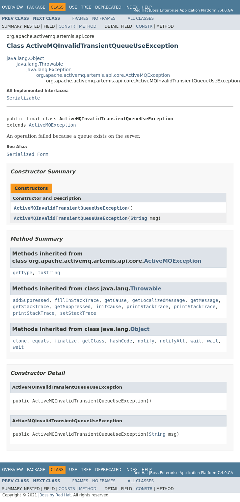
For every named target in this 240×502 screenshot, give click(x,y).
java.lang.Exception (48, 69)
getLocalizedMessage (158, 300)
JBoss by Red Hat (54, 495)
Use (73, 7)
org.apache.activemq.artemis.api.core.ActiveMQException (103, 75)
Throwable (146, 288)
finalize (65, 340)
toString (49, 272)
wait (196, 340)
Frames (80, 18)
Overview (12, 7)
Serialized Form (27, 154)
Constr (67, 26)
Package (36, 7)
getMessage (204, 300)
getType (22, 272)
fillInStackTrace (76, 300)
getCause (115, 300)
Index (131, 7)
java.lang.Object (25, 58)
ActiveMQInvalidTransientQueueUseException (71, 208)
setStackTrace (78, 313)
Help (147, 7)
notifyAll (172, 340)
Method (87, 26)
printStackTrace (147, 306)
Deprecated (108, 7)
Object (140, 329)
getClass (93, 340)
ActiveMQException (52, 125)
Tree (86, 7)
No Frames (104, 18)
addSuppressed (31, 300)
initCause (108, 306)
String (138, 218)
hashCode (121, 340)
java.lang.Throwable (39, 64)
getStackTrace (31, 306)
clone (20, 340)
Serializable (23, 98)
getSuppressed (72, 306)
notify (146, 340)
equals (40, 340)
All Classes (141, 18)
